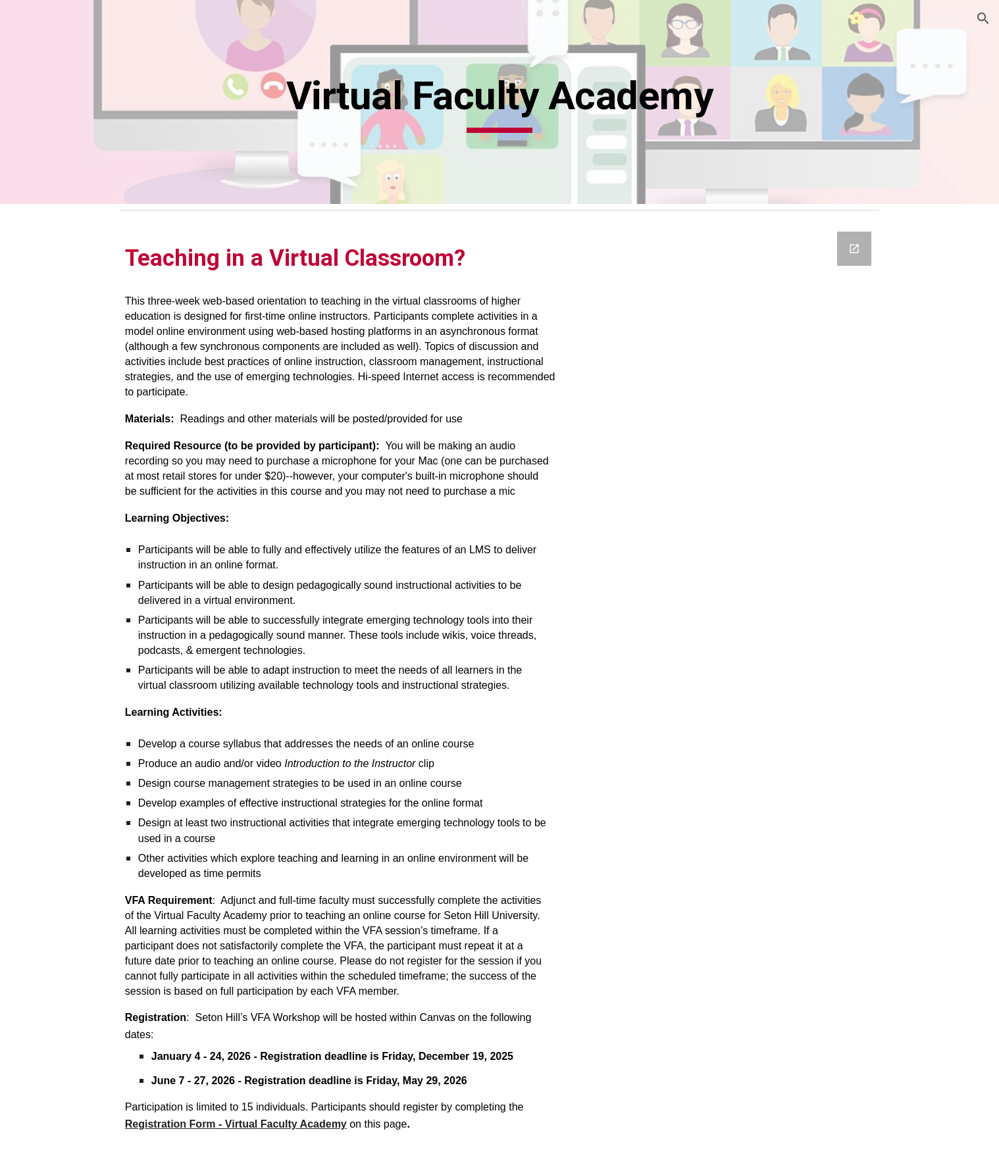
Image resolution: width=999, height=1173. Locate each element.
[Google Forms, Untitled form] (806, 682)
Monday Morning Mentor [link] (82, 460)
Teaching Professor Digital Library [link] (88, 503)
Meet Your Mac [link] (63, 637)
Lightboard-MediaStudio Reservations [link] (86, 699)
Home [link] (41, 222)
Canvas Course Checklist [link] (86, 610)
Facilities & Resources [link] (79, 664)
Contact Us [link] (53, 817)
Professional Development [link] (59, 328)
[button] (983, 18)
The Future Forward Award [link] (75, 257)
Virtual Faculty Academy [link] (97, 583)
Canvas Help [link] (57, 844)
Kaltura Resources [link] (71, 293)
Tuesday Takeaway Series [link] (86, 547)
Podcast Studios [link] (65, 735)
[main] (581, 102)
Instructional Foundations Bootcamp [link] (97, 416)
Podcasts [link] (48, 762)
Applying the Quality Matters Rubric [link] (89, 372)
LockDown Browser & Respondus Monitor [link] (79, 879)
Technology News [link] (70, 789)
